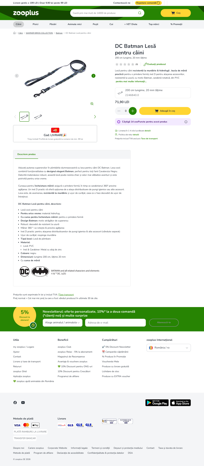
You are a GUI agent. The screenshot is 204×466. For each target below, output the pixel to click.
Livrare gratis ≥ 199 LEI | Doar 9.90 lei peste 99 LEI (40, 2)
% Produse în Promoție (114, 356)
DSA (130, 452)
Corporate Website (57, 448)
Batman (59, 33)
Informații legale (79, 448)
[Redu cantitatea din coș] (119, 111)
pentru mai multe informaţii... (131, 81)
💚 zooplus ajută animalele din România (33, 381)
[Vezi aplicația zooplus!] (157, 405)
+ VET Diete (130, 24)
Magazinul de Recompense (71, 356)
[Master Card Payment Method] (26, 426)
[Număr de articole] (125, 111)
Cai (111, 24)
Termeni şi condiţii (100, 448)
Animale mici (75, 24)
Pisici (35, 24)
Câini (18, 24)
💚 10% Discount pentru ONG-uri (75, 366)
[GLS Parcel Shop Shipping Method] (89, 426)
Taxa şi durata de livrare (170, 448)
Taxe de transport (149, 138)
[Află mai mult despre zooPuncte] (186, 122)
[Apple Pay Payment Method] (35, 426)
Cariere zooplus (36, 448)
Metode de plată (21, 452)
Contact (17, 356)
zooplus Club (64, 346)
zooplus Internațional (159, 340)
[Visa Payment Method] (17, 426)
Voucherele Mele (110, 361)
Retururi (17, 366)
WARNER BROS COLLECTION (39, 33)
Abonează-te (164, 322)
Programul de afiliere (68, 376)
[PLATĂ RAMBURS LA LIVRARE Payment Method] (30, 432)
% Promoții (176, 24)
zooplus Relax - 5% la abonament (75, 351)
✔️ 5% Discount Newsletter (116, 346)
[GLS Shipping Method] (71, 426)
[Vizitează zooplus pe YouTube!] (23, 403)
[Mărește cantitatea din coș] (133, 111)
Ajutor (16, 351)
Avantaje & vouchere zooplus (72, 361)
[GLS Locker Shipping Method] (80, 426)
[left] (17, 76)
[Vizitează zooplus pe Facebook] (15, 403)
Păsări (53, 24)
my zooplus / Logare (23, 346)
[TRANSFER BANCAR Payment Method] (25, 438)
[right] (93, 76)
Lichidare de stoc (110, 371)
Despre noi (18, 448)
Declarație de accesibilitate (70, 452)
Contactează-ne (121, 2)
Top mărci (154, 24)
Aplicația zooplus (22, 376)
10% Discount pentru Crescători (74, 371)
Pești (95, 24)
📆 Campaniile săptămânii (115, 351)
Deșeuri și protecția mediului (128, 448)
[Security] (109, 422)
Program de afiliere (43, 452)
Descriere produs (26, 154)
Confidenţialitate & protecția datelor (106, 452)
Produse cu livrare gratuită (115, 366)
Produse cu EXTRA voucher (116, 376)
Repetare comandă (148, 3)
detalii (148, 130)
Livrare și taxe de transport (27, 361)
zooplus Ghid (20, 371)
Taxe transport (66, 294)
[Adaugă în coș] (165, 111)
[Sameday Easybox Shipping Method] (62, 426)
